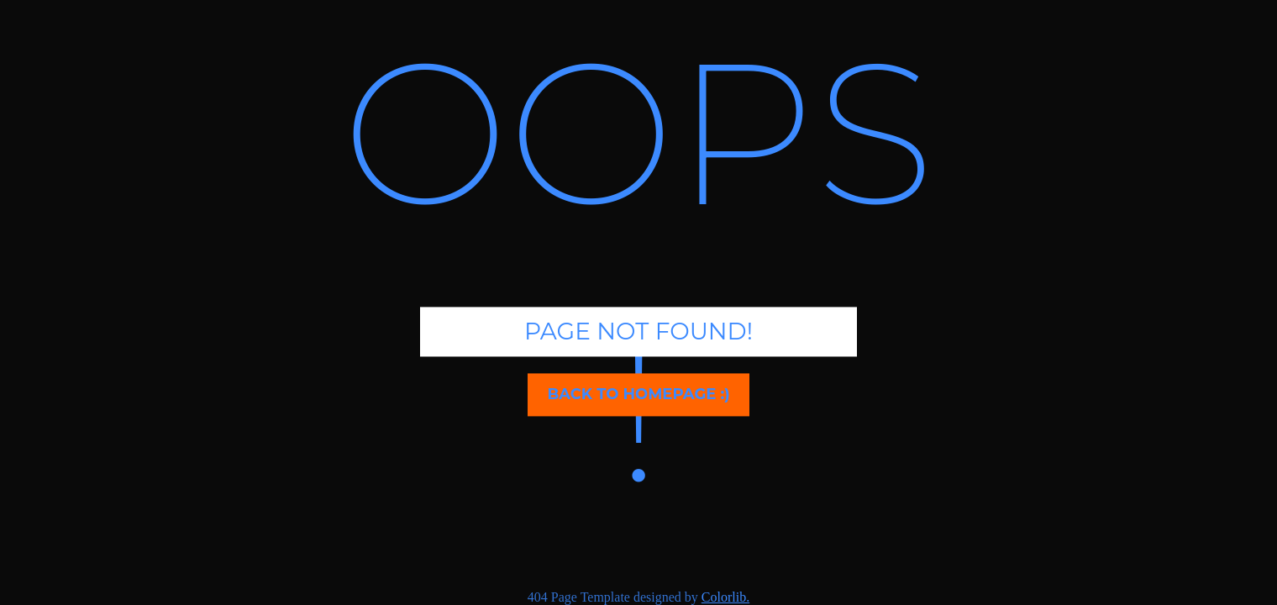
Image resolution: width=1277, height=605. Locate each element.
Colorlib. (725, 597)
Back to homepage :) (638, 394)
